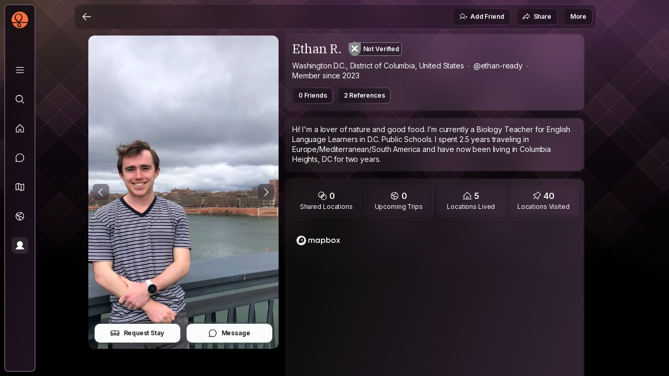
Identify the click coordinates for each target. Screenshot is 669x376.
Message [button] (229, 333)
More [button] (578, 16)
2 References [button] (364, 95)
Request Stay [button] (137, 333)
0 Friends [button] (312, 95)
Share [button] (536, 17)
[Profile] (19, 245)
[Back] (86, 16)
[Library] (19, 70)
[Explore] (19, 99)
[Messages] (19, 157)
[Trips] (19, 216)
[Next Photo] (266, 192)
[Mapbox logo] (318, 240)
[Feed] (19, 128)
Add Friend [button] (481, 17)
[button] (19, 187)
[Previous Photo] (101, 192)
